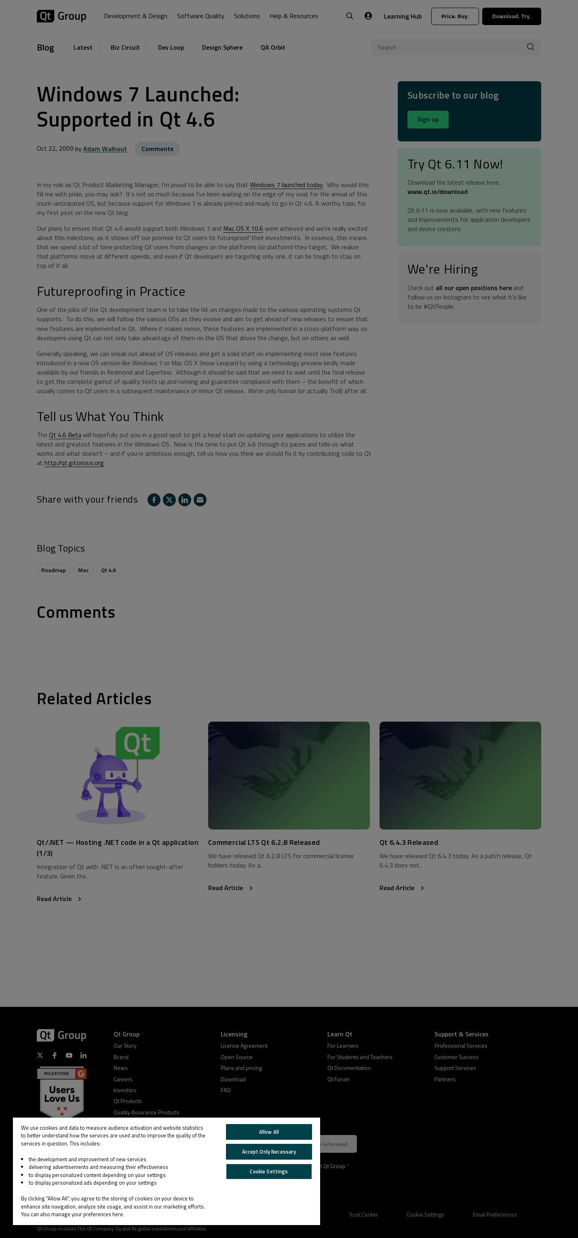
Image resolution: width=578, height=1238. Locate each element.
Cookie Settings (269, 1171)
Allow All (269, 1132)
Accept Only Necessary (269, 1151)
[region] (166, 1171)
